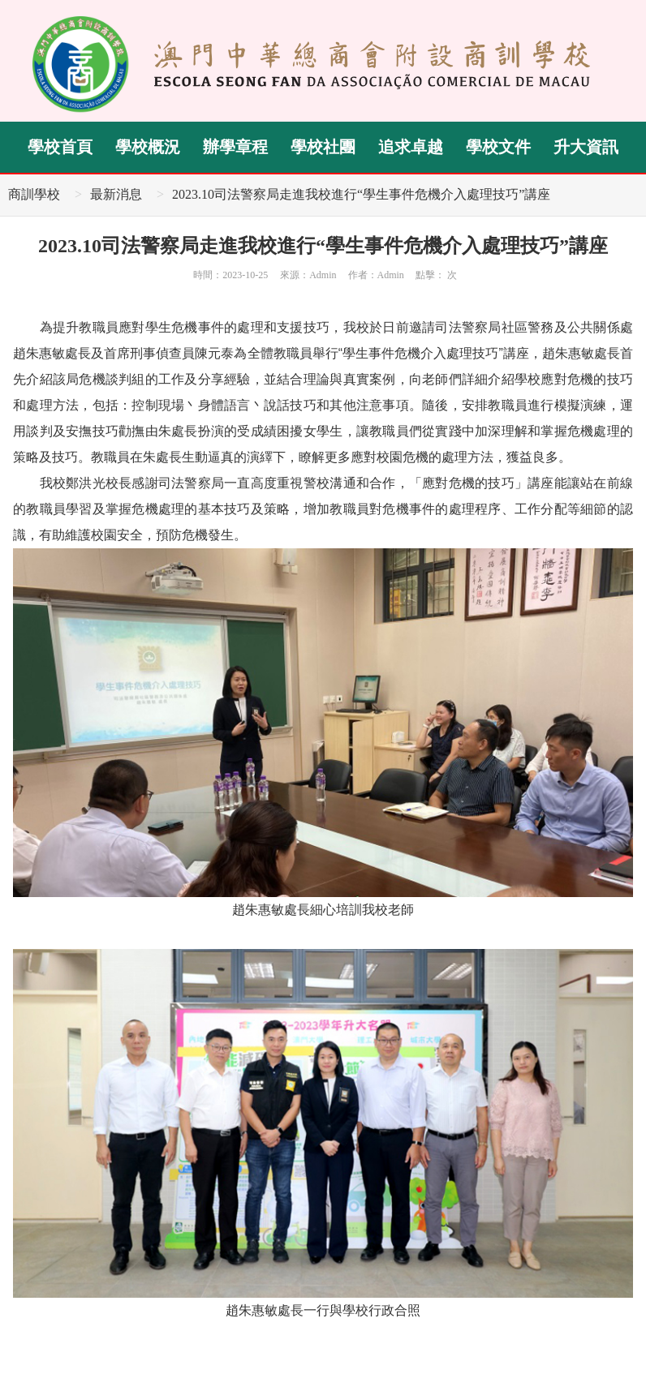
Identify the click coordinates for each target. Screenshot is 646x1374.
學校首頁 (60, 147)
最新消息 (116, 194)
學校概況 (147, 147)
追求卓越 (410, 147)
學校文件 (498, 147)
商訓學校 (34, 194)
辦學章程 (235, 147)
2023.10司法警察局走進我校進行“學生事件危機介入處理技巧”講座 (361, 194)
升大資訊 (585, 147)
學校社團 (323, 147)
